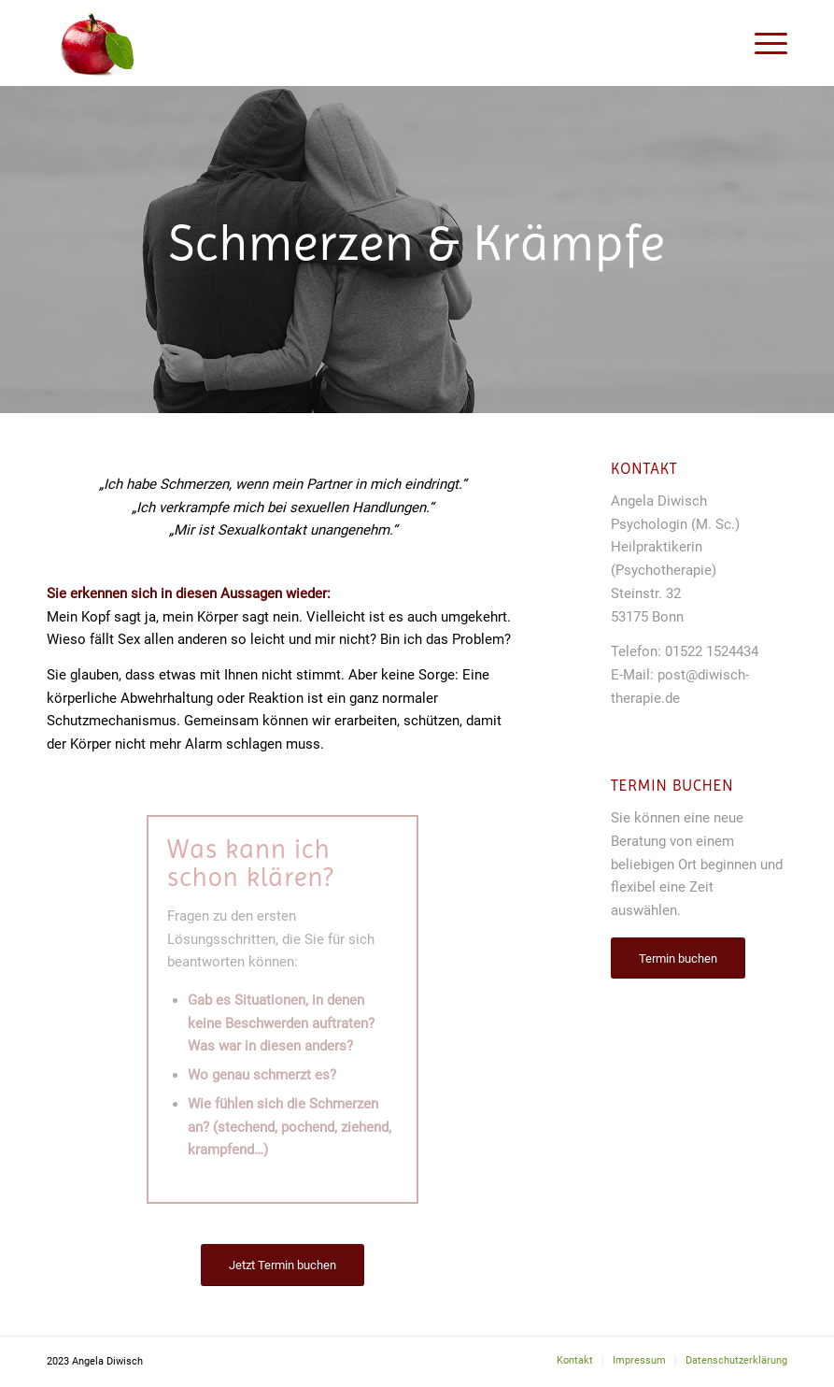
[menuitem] (574, 1361)
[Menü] (761, 43)
